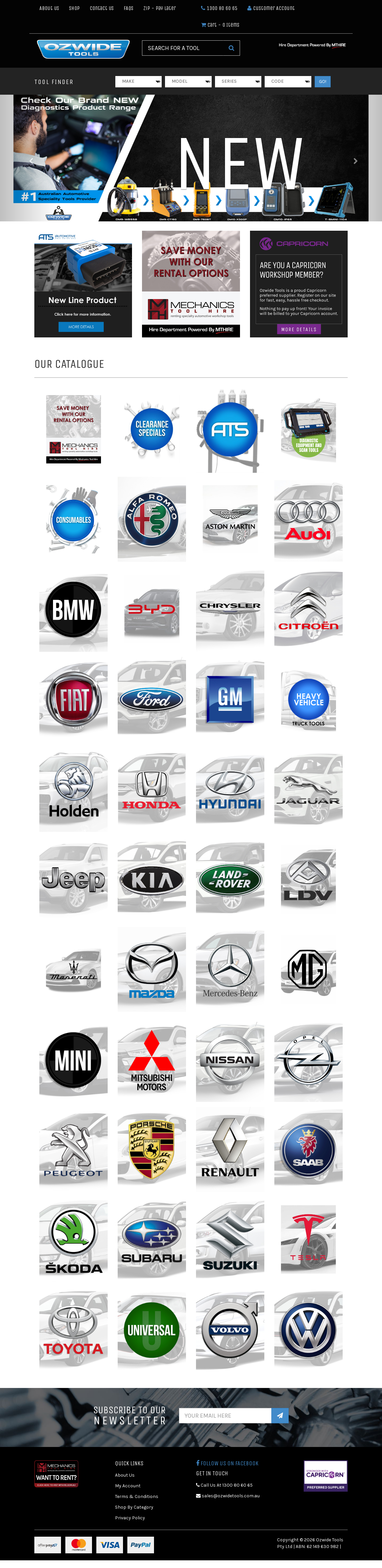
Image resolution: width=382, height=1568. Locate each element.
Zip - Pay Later (159, 8)
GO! (322, 81)
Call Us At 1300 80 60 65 (224, 1485)
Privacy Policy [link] (130, 1518)
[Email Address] (225, 1415)
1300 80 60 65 (219, 8)
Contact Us (102, 8)
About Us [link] (125, 1475)
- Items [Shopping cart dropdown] (220, 25)
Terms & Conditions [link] (136, 1496)
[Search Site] (231, 48)
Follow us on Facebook (227, 1463)
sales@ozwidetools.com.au (228, 1496)
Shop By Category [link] (134, 1507)
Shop (74, 8)
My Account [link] (128, 1486)
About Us (49, 8)
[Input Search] (182, 48)
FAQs (128, 8)
